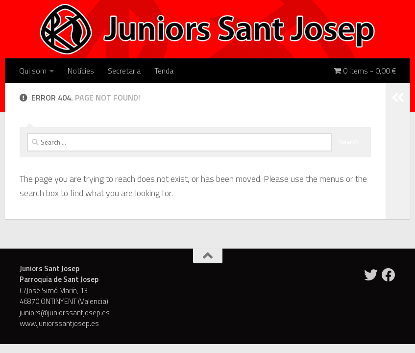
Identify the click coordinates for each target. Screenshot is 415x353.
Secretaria (124, 70)
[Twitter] (371, 275)
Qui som (33, 70)
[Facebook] (388, 275)
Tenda (163, 70)
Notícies (81, 70)
